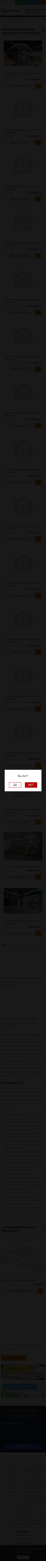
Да (15, 785)
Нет (31, 785)
